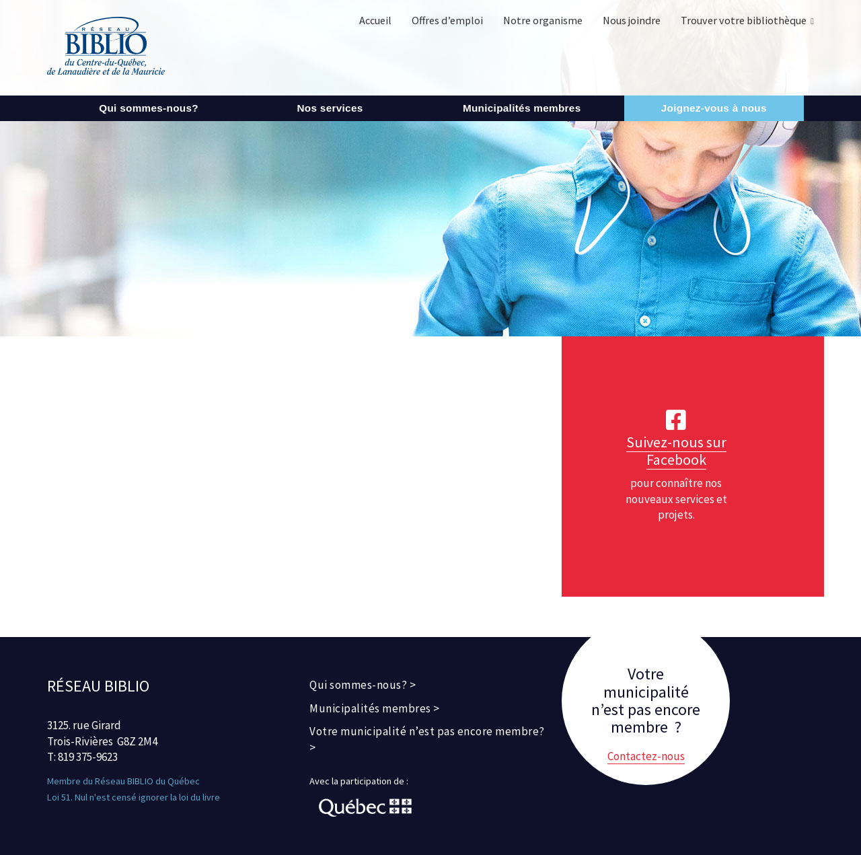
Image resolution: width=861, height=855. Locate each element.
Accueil (375, 20)
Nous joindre (632, 20)
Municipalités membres (522, 108)
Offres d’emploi (447, 20)
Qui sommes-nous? (148, 108)
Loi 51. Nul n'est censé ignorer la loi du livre (133, 797)
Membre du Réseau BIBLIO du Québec (123, 781)
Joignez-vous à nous (714, 108)
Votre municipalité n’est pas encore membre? (427, 731)
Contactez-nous (646, 756)
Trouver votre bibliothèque (744, 20)
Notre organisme (543, 20)
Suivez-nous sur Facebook (676, 451)
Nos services (330, 108)
